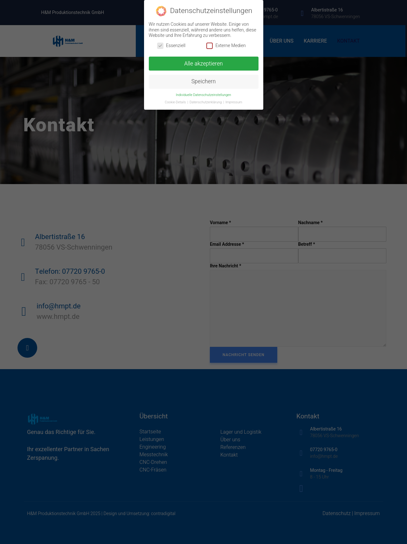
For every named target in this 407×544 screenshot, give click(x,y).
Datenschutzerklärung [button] (206, 102)
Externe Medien (225, 46)
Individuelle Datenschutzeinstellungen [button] (203, 95)
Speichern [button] (203, 82)
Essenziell (171, 46)
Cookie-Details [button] (176, 102)
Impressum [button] (233, 102)
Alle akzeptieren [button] (203, 64)
